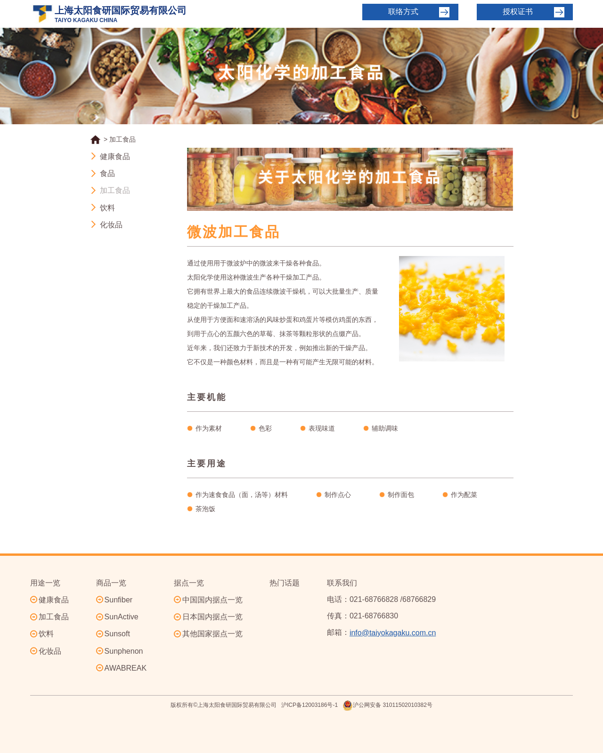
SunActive (122, 617)
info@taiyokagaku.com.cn (393, 633)
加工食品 (115, 191)
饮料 (107, 208)
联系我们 (342, 583)
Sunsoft (117, 634)
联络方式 (403, 12)
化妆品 (111, 225)
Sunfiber (119, 600)
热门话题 (284, 583)
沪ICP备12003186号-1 (309, 705)
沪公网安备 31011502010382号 (387, 705)
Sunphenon (124, 651)
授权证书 (518, 12)
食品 (107, 173)
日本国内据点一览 (212, 617)
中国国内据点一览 (212, 600)
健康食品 (115, 156)
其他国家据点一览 (212, 634)
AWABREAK (126, 668)
